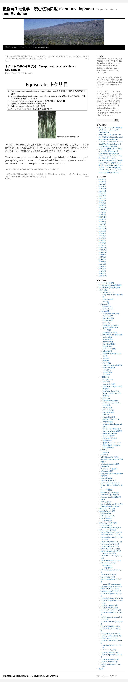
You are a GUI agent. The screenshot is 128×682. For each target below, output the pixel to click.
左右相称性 (107, 375)
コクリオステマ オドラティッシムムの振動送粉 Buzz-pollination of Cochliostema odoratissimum (111, 144)
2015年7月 (102, 236)
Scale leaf (106, 358)
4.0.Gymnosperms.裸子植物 (108, 523)
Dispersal (106, 452)
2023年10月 (103, 191)
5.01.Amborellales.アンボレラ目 (111, 532)
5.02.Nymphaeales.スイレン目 (111, 535)
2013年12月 (103, 276)
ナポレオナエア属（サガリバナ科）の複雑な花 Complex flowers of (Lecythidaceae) (111, 137)
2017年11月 (103, 210)
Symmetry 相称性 (108, 436)
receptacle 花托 (108, 422)
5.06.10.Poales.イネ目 (108, 577)
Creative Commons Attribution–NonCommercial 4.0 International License (108, 108)
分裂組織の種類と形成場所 (110, 506)
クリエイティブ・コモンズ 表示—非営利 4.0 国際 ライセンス (109, 94)
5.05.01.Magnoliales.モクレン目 (111, 542)
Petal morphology (108, 410)
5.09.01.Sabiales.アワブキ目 (110, 589)
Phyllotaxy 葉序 (108, 342)
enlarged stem (107, 306)
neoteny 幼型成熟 (106, 478)
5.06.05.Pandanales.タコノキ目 (111, 560)
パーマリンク (54, 169)
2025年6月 (102, 186)
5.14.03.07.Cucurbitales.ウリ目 (111, 610)
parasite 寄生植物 (106, 490)
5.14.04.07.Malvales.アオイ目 (110, 626)
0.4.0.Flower (105, 377)
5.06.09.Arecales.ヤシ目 (108, 575)
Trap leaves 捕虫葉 (109, 368)
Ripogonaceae (107, 565)
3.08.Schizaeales (106, 518)
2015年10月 (103, 229)
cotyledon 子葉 (107, 320)
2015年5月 (102, 238)
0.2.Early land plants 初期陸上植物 (110, 285)
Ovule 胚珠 (106, 405)
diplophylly (106, 323)
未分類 (46, 169)
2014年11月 (103, 250)
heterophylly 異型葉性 (110, 332)
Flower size (106, 398)
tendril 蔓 (106, 302)
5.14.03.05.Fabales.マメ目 (109, 605)
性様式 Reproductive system (112, 443)
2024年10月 (103, 189)
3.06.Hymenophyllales (108, 516)
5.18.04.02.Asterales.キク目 (110, 659)
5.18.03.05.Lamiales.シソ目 (110, 652)
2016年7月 (102, 219)
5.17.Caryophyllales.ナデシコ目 (111, 636)
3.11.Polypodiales (106, 520)
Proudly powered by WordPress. (109, 676)
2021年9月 (102, 196)
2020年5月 (102, 205)
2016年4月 (102, 224)
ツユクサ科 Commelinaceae (112, 584)
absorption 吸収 (108, 316)
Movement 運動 (108, 339)
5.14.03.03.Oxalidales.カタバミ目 (112, 598)
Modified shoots (108, 309)
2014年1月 (102, 273)
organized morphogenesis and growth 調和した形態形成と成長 (111, 485)
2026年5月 (102, 179)
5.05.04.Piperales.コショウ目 (110, 549)
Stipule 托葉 (107, 363)
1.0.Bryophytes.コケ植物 (107, 509)
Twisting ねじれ (106, 502)
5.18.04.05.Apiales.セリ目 (109, 662)
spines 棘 (106, 360)
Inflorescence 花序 (107, 471)
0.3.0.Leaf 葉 (105, 311)
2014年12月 (103, 248)
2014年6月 (102, 262)
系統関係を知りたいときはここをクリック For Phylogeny (27, 47)
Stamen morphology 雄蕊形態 (112, 431)
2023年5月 (102, 193)
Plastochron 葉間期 (109, 344)
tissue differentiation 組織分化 (112, 365)
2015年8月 (102, 233)
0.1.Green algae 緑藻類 (106, 283)
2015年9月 (102, 231)
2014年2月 (102, 271)
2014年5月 (102, 264)
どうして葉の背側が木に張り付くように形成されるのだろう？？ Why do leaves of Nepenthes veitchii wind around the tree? (25, 58)
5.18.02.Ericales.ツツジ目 (109, 638)
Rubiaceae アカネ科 (109, 650)
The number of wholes (110, 438)
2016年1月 (102, 226)
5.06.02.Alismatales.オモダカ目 (111, 551)
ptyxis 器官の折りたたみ (111, 419)
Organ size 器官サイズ (108, 480)
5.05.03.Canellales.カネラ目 (110, 546)
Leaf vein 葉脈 (107, 337)
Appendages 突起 (108, 318)
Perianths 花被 (107, 408)
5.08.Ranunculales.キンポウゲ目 (111, 586)
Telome (103, 499)
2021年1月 (102, 198)
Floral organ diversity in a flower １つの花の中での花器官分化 (112, 393)
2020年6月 (102, 203)
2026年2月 (102, 184)
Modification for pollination (111, 403)
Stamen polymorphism (110, 433)
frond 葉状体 (107, 330)
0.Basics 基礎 (103, 290)
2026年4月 (102, 182)
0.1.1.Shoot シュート (108, 292)
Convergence (105, 466)
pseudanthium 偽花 (109, 417)
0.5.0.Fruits (104, 450)
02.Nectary (106, 382)
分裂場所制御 (107, 372)
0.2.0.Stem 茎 (105, 304)
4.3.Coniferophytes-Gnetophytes (111, 528)
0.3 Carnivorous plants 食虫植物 (109, 288)
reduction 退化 (107, 351)
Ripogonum (108, 568)
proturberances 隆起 (109, 349)
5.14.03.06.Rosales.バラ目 (109, 608)
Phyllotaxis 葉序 (108, 299)
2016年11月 (103, 217)
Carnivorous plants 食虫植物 (110, 464)
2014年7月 (102, 259)
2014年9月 (102, 255)
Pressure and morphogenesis (110, 492)
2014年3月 (102, 269)
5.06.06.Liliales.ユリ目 (108, 563)
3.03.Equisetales (37, 169)
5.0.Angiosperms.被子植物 (107, 530)
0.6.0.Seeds (104, 455)
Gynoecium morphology (110, 400)
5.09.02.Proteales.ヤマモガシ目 (111, 591)
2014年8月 (102, 257)
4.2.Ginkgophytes (106, 525)
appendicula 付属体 (109, 384)
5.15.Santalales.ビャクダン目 (110, 633)
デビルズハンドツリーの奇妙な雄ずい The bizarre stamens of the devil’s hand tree (110, 130)
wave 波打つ (107, 370)
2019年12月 (103, 208)
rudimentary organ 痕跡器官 (110, 495)
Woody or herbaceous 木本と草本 (112, 504)
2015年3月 (102, 243)
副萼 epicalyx (107, 440)
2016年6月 (102, 222)
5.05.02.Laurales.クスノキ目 (110, 544)
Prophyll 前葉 (107, 346)
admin (30, 73)
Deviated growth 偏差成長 (109, 469)
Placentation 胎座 (108, 412)
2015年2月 (102, 245)
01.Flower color (108, 379)
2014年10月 (103, 252)
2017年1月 (102, 215)
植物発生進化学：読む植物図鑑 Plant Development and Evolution (30, 676)
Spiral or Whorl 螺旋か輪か (112, 429)
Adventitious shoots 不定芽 (109, 457)
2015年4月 (102, 240)
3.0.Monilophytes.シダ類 (22, 169)
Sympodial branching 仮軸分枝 (111, 497)
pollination (106, 415)
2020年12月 (103, 200)
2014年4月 (102, 266)
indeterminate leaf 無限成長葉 (112, 335)
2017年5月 (102, 212)
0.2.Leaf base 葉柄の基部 (111, 313)
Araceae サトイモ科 (109, 553)
